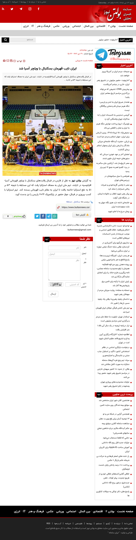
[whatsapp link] (54, 216)
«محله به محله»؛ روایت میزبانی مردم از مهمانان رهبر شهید (113, 292)
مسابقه (69, 201)
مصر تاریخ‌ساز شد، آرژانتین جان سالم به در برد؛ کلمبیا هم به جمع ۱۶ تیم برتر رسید (112, 167)
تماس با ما (42, 2)
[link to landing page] (116, 14)
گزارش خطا (82, 214)
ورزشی (77, 60)
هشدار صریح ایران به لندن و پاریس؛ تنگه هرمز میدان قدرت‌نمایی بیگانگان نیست (114, 106)
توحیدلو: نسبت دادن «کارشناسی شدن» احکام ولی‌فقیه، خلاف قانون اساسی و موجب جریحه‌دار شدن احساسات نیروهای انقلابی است (113, 232)
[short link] (75, 207)
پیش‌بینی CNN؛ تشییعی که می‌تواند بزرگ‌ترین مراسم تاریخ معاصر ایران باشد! (114, 93)
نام (85, 247)
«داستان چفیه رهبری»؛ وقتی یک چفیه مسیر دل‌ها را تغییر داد (113, 301)
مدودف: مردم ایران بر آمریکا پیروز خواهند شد (115, 73)
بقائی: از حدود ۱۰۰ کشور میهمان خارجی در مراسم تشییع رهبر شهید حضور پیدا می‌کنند (113, 373)
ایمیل (84, 253)
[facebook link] (43, 216)
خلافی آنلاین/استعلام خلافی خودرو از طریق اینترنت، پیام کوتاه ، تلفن (114, 476)
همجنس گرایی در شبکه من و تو (116, 414)
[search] (5, 40)
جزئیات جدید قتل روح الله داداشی (115, 442)
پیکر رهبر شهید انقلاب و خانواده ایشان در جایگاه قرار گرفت (113, 195)
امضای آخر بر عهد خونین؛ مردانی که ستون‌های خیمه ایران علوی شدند (114, 156)
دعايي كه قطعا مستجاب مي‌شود (116, 437)
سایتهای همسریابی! (121, 433)
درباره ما (32, 2)
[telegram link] (49, 216)
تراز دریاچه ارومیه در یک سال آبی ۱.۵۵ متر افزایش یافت (113, 327)
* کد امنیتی (83, 285)
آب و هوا (6, 2)
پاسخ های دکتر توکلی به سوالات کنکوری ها (112, 493)
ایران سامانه (114, 532)
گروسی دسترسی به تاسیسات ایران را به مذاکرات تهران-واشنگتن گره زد (113, 117)
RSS (48, 523)
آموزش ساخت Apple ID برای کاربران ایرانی (114, 449)
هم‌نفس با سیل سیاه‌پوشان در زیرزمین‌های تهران (116, 178)
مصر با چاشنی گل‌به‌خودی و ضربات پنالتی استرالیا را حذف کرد (115, 187)
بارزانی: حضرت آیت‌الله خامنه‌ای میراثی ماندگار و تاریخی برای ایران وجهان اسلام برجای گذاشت (113, 145)
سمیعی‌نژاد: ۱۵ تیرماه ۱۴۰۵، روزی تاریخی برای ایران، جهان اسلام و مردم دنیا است (112, 134)
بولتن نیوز (76, 181)
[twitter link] (37, 216)
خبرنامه (15, 2)
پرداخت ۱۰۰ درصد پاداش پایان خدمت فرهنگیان (114, 467)
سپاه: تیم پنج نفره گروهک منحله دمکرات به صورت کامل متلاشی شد (115, 362)
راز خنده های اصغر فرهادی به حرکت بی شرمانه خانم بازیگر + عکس (112, 458)
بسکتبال (77, 201)
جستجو (99, 523)
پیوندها (23, 2)
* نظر (85, 261)
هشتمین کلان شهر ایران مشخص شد (114, 400)
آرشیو (108, 523)
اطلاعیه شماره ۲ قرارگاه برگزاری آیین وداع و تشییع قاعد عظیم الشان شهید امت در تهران (114, 338)
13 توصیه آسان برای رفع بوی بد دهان (114, 418)
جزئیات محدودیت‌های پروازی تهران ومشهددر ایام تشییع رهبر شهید (115, 384)
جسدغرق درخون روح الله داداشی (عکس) (115, 484)
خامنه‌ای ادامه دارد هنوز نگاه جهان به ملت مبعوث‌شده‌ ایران (114, 204)
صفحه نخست (126, 26)
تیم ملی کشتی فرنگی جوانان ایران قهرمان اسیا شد (112, 310)
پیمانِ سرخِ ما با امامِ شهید (118, 211)
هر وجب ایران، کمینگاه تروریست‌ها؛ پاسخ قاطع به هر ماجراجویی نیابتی (114, 257)
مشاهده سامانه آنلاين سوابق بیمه (115, 423)
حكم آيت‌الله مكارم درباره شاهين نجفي (113, 428)
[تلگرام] (114, 55)
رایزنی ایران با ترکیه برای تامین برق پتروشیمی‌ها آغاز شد (115, 283)
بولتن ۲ (112, 26)
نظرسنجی (78, 523)
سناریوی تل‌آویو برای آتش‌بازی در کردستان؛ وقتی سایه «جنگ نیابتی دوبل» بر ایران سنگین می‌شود (113, 247)
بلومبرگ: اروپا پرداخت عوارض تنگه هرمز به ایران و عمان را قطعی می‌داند (112, 126)
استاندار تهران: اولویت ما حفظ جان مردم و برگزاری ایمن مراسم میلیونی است (112, 318)
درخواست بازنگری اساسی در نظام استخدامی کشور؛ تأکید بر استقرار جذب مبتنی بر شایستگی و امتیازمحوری (113, 351)
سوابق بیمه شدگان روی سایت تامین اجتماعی (114, 407)
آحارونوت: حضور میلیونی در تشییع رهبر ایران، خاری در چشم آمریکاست (113, 82)
